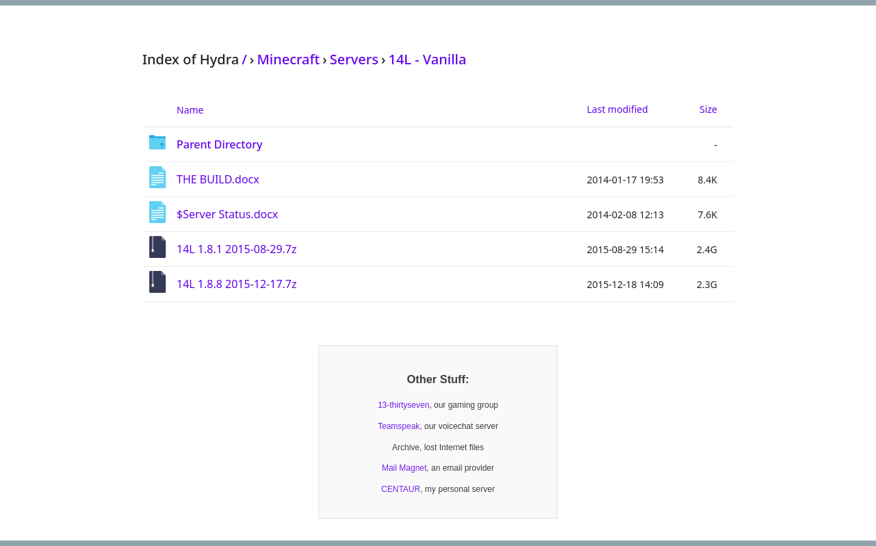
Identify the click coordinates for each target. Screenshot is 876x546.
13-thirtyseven (403, 405)
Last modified (617, 109)
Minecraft (288, 59)
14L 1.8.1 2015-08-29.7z (237, 249)
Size (708, 109)
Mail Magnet (404, 468)
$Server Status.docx (227, 214)
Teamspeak (399, 426)
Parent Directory (220, 144)
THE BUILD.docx (218, 179)
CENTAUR (400, 489)
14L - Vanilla (427, 59)
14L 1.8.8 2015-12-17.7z (237, 283)
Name (190, 109)
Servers (354, 59)
